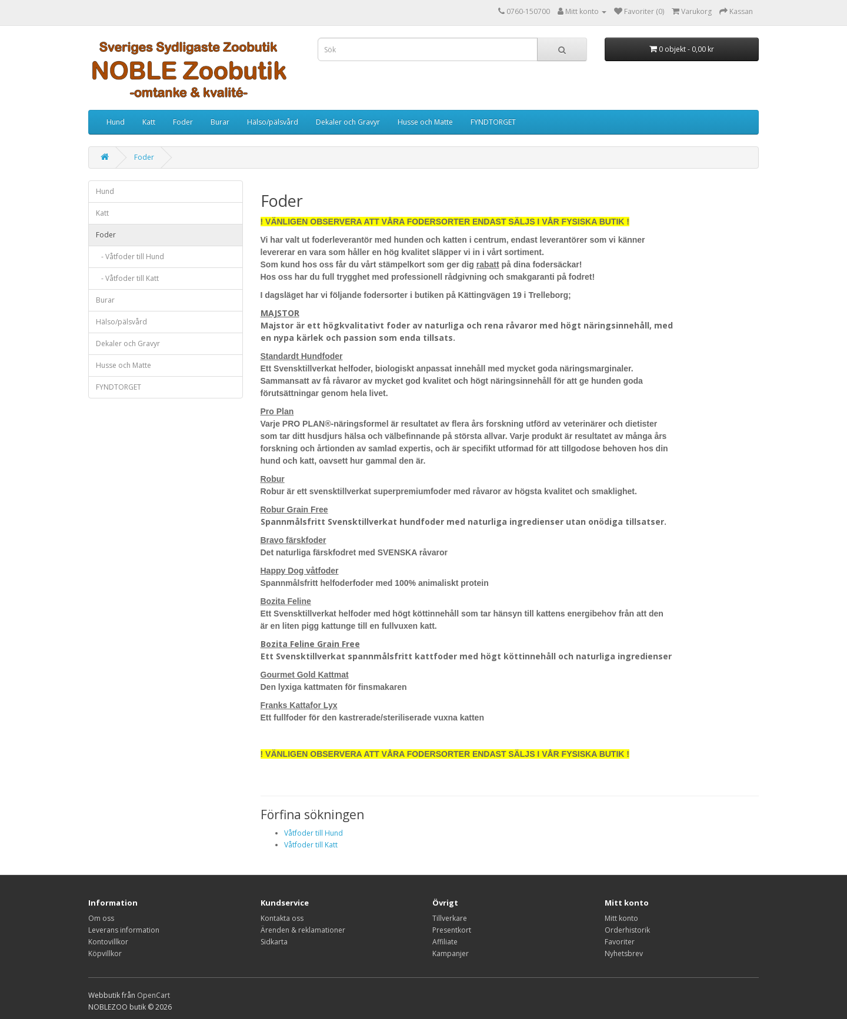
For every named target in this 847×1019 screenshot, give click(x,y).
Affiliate (445, 942)
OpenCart (153, 995)
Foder (183, 122)
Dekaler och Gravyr (348, 122)
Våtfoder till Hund (313, 833)
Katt (148, 122)
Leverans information (123, 930)
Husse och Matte (425, 122)
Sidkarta (274, 942)
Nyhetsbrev (624, 953)
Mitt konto (621, 918)
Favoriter (620, 942)
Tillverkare (449, 918)
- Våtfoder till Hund (130, 257)
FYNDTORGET (493, 122)
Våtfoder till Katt (311, 845)
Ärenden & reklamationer (303, 930)
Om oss (101, 918)
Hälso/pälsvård (272, 122)
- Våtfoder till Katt (127, 278)
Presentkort (451, 930)
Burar (220, 122)
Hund (115, 122)
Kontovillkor (108, 942)
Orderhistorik (627, 930)
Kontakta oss (282, 918)
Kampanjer (450, 953)
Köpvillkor (105, 953)
